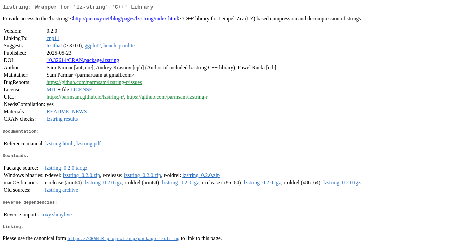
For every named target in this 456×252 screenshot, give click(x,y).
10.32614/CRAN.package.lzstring (82, 61)
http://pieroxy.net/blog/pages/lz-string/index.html (125, 20)
